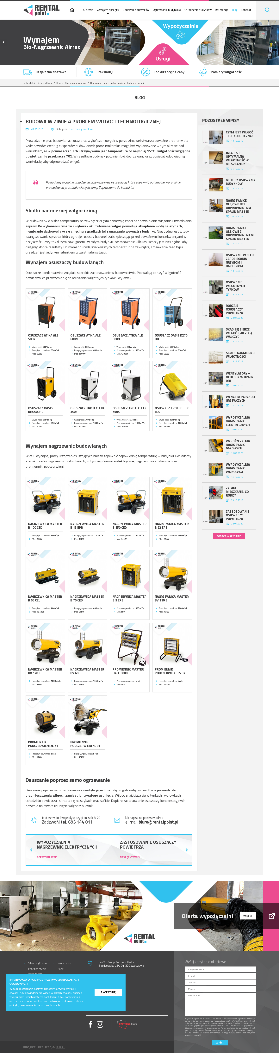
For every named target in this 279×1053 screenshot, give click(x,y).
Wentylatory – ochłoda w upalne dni (240, 377)
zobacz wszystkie (229, 536)
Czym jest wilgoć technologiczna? (239, 134)
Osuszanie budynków (136, 9)
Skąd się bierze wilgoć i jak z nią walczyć (239, 333)
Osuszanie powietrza (75, 83)
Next (275, 42)
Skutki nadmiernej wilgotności (240, 354)
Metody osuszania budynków (240, 181)
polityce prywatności (211, 1032)
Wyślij (220, 1042)
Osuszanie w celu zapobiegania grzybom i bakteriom (240, 260)
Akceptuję (108, 992)
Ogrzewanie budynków (167, 9)
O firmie (88, 9)
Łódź (61, 969)
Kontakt (246, 9)
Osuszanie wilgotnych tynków (235, 286)
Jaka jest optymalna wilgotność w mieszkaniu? (237, 158)
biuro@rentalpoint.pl (158, 822)
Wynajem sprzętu (108, 9)
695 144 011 (80, 822)
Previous (3, 42)
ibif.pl (60, 1047)
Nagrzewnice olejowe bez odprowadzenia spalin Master (238, 206)
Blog (234, 9)
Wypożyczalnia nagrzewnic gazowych (238, 445)
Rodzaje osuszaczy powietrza (234, 309)
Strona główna (45, 83)
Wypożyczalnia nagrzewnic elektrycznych (238, 421)
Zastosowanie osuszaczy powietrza (237, 515)
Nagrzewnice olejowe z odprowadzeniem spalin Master (240, 233)
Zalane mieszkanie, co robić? (237, 491)
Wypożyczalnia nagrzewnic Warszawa (238, 468)
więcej (247, 916)
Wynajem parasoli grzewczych (240, 398)
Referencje (221, 9)
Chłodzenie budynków (198, 9)
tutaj (60, 996)
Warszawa (64, 963)
